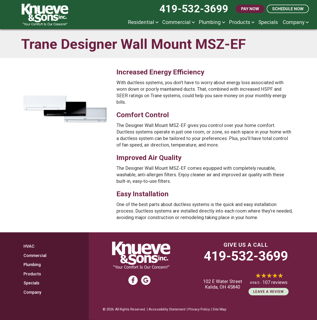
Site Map (219, 309)
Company (293, 22)
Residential (141, 22)
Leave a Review (268, 292)
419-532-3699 (246, 256)
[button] (157, 22)
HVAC (29, 246)
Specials (268, 22)
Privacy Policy (199, 309)
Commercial (176, 22)
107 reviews (274, 282)
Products (239, 22)
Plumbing (210, 22)
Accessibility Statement (167, 309)
